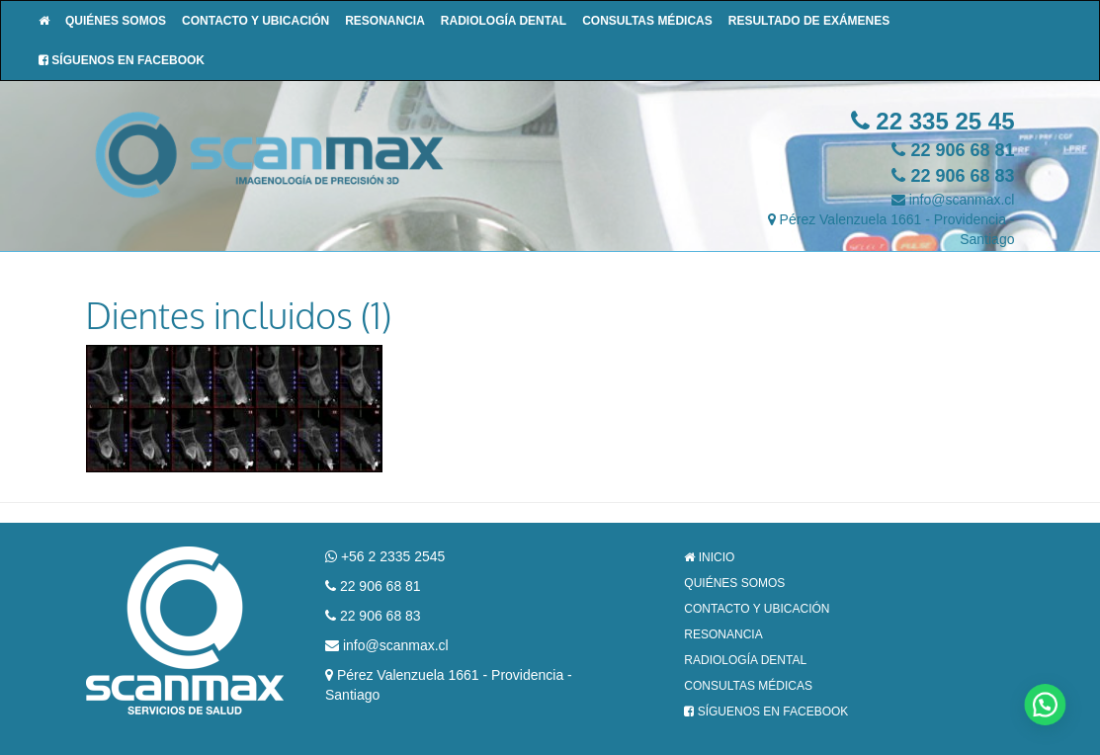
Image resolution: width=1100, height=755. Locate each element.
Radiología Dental (503, 21)
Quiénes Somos (115, 21)
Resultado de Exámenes (809, 21)
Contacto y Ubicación (255, 21)
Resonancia (385, 21)
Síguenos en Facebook (122, 60)
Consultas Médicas (647, 21)
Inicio (709, 557)
